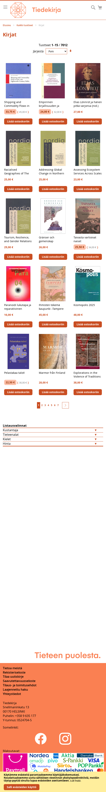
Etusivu (7, 25)
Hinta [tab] (7, 444)
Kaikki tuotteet (25, 25)
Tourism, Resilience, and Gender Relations (18, 239)
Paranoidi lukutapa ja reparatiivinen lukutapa (17, 308)
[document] (53, 781)
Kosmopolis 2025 (84, 305)
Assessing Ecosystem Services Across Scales (88, 171)
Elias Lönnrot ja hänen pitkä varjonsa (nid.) (88, 104)
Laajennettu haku (15, 689)
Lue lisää (75, 780)
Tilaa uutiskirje (13, 676)
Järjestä (38, 51)
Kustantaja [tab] (10, 430)
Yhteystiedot (12, 694)
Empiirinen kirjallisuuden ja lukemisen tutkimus (51, 105)
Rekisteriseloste (14, 672)
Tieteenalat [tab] (11, 435)
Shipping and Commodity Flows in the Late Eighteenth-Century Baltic (17, 107)
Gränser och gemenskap (46, 239)
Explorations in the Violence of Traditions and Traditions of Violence (87, 378)
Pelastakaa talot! (14, 373)
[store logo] (35, 10)
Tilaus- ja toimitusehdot (19, 685)
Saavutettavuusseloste (19, 681)
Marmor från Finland (52, 373)
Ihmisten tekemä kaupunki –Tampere (51, 306)
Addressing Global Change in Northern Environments (51, 173)
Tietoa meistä (12, 668)
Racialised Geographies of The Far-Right (16, 173)
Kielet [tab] (7, 439)
